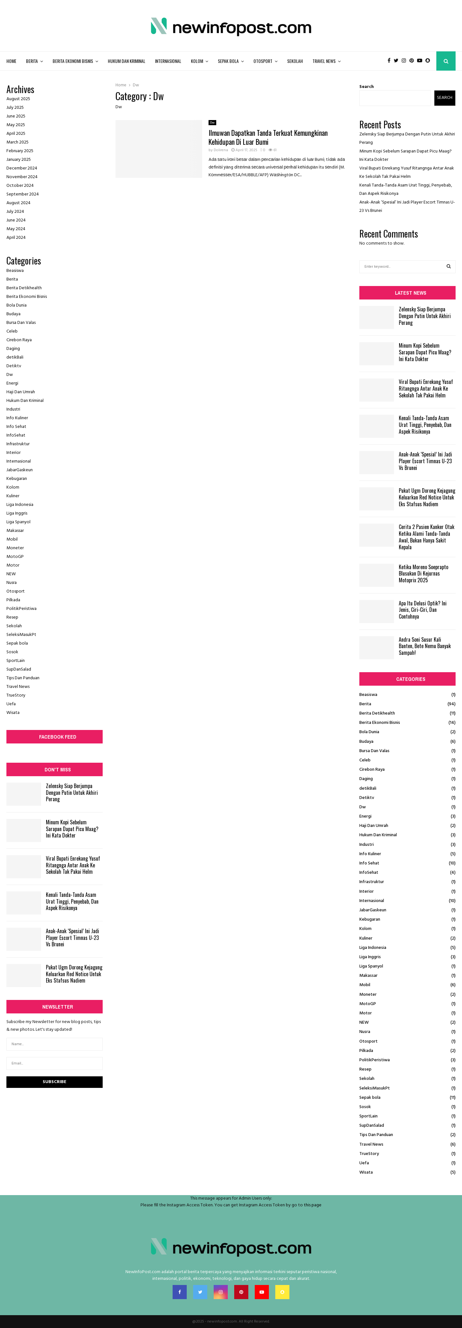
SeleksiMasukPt (21, 634)
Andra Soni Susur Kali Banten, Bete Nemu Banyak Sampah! (425, 646)
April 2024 (16, 237)
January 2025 (18, 159)
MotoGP (15, 556)
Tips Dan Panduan (22, 678)
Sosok (12, 652)
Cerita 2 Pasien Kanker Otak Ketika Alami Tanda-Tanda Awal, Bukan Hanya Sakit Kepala (426, 537)
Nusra (11, 582)
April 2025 (15, 133)
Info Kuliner (17, 418)
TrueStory (15, 695)
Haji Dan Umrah (20, 392)
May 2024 (15, 229)
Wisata (13, 712)
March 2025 (17, 142)
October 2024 (20, 185)
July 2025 (15, 107)
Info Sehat (16, 426)
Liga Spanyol (18, 522)
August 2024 (18, 203)
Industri (13, 409)
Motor (12, 565)
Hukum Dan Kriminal (126, 60)
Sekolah (295, 60)
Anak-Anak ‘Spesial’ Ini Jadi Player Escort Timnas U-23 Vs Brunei (72, 937)
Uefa (11, 704)
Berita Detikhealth (24, 288)
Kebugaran (16, 478)
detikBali (14, 357)
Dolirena (221, 150)
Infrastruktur (18, 444)
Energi (12, 383)
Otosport (262, 60)
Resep (12, 617)
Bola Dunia (16, 305)
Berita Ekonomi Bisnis (73, 60)
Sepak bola (228, 60)
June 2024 (16, 220)
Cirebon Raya (19, 340)
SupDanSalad (18, 669)
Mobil (12, 539)
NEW (11, 574)
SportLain (15, 660)
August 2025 (18, 99)
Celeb (12, 331)
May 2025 (15, 125)
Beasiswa (15, 270)
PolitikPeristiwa (21, 608)
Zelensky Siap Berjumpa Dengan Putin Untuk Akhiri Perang (72, 792)
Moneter (15, 548)
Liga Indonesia (19, 504)
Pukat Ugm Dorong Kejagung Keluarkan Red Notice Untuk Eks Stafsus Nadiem (74, 974)
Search (366, 87)
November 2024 (22, 177)
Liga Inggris (16, 513)
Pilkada (13, 600)
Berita (32, 60)
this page (312, 1205)
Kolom (197, 60)
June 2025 (15, 116)
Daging (13, 348)
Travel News (324, 60)
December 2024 (21, 168)
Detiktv (13, 366)
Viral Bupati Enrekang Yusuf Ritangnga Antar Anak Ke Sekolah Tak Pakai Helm (73, 865)
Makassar (15, 530)
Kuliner (12, 496)
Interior (13, 452)
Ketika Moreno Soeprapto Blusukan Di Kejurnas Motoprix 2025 (423, 573)
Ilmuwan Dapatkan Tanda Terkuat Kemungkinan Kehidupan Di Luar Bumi (268, 137)
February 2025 (19, 151)
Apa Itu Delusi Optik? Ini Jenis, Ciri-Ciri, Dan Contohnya (423, 610)
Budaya (13, 314)
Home (11, 60)
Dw (212, 122)
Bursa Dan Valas (21, 322)
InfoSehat (15, 435)
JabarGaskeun (19, 470)
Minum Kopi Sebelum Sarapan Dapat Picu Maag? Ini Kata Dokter (72, 828)
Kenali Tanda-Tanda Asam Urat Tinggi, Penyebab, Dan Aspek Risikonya (72, 901)
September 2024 (22, 194)
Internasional (168, 60)
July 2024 (15, 211)
